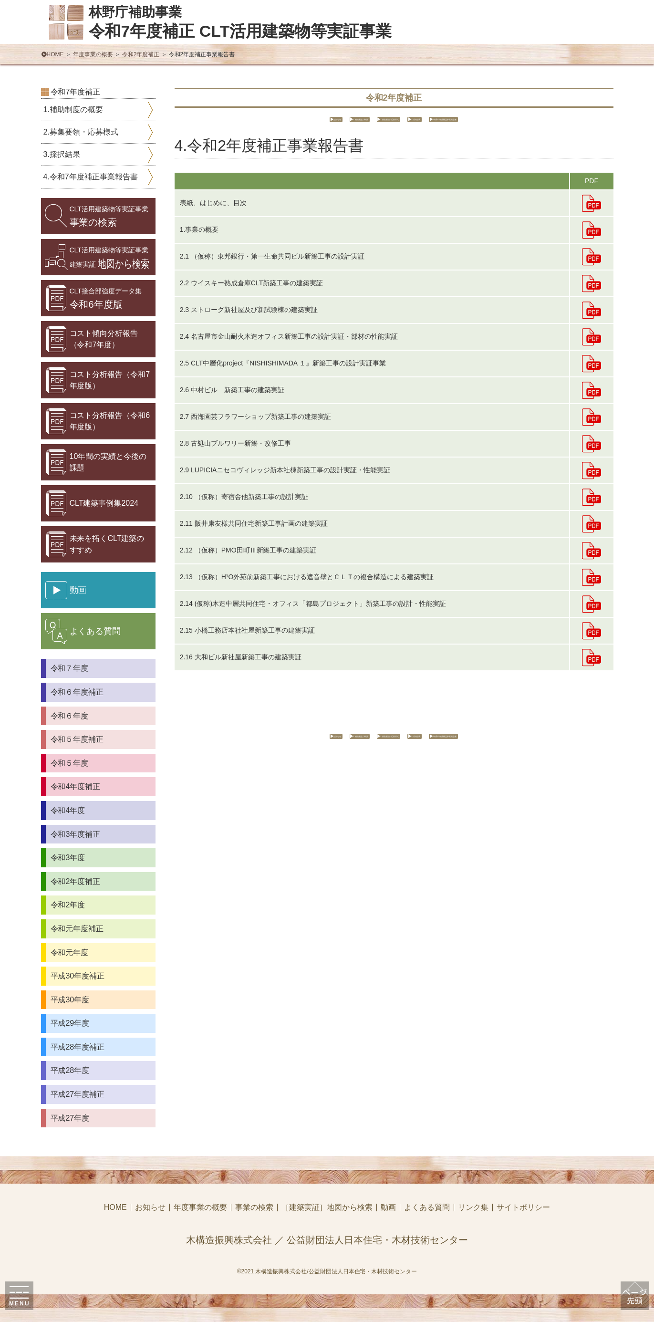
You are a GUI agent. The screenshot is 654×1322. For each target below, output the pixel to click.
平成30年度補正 (78, 976)
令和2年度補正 (141, 54)
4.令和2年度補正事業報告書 (541, 123)
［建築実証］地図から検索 (327, 1207)
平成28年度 (70, 1070)
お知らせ (224, 123)
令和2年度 (68, 905)
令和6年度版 (106, 298)
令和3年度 (68, 858)
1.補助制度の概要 (291, 123)
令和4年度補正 (76, 786)
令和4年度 (68, 810)
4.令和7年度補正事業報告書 (90, 177)
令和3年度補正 (76, 834)
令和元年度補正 (77, 929)
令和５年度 (70, 763)
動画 (388, 1207)
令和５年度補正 (77, 739)
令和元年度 (70, 952)
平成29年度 (70, 1023)
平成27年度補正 (78, 1094)
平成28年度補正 (78, 1047)
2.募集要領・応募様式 (378, 123)
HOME (55, 54)
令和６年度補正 (77, 692)
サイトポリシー (523, 1207)
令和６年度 (70, 716)
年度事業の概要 (93, 54)
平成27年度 (70, 1118)
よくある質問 (427, 1207)
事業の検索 (109, 216)
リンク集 (473, 1207)
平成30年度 (70, 1000)
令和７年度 (70, 668)
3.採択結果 (454, 123)
